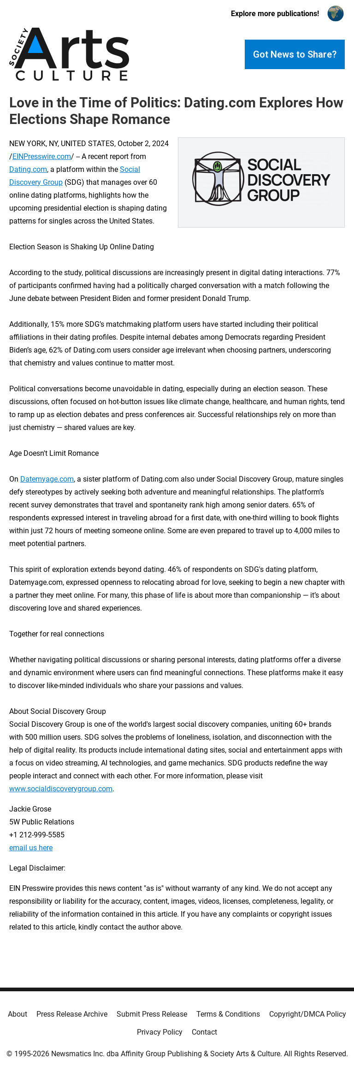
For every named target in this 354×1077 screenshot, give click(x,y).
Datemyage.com (47, 479)
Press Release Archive (71, 1014)
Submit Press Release (152, 1014)
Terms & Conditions (228, 1014)
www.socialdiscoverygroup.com (60, 788)
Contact (204, 1032)
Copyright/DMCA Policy (307, 1014)
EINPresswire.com (41, 156)
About (17, 1014)
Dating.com (28, 169)
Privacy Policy (160, 1032)
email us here (31, 847)
